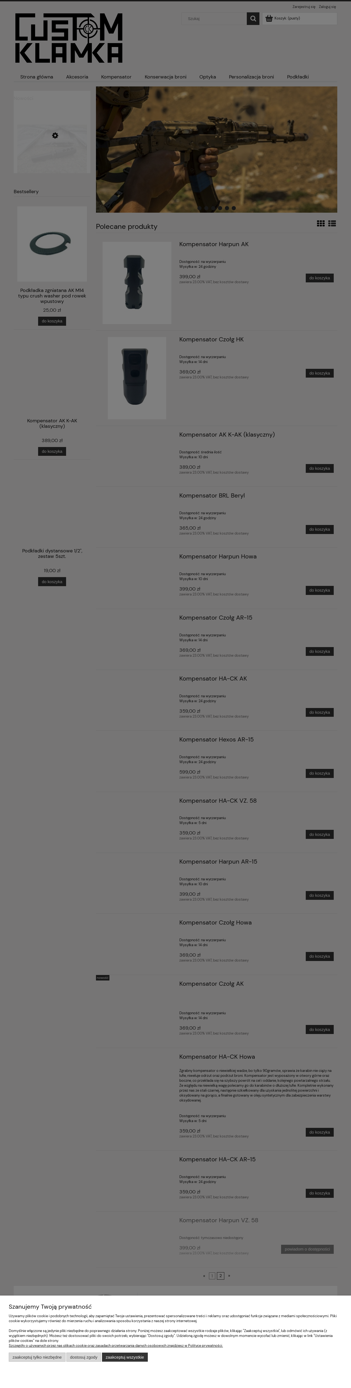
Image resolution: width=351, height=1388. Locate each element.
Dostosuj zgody (83, 1357)
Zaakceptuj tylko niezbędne (37, 1357)
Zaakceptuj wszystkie (125, 1357)
